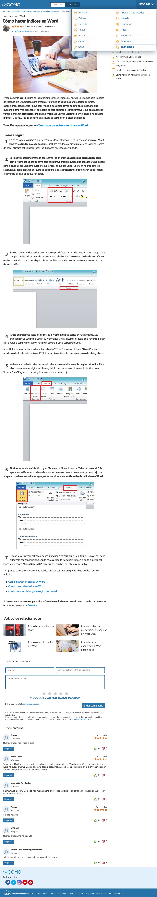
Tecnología (15, 11)
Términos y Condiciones (78, 894)
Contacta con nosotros (58, 894)
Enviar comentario (93, 706)
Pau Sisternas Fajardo (21, 31)
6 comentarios (50, 27)
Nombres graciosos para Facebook (132, 70)
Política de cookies (116, 894)
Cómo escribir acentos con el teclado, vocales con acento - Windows (133, 32)
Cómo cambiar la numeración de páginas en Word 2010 (94, 630)
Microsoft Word (35, 11)
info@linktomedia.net (82, 719)
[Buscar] (78, 4)
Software (24, 11)
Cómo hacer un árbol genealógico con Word (32, 591)
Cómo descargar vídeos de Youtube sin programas (134, 41)
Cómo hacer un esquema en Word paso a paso (91, 646)
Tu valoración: (37, 698)
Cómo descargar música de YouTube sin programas (134, 63)
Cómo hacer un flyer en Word (41, 628)
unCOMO (6, 11)
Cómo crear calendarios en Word (26, 586)
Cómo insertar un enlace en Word (26, 582)
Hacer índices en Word (51, 11)
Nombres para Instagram (127, 52)
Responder (8, 748)
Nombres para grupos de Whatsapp (132, 47)
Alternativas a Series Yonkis (128, 57)
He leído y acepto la (23, 704)
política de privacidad (31, 704)
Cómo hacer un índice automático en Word (62, 125)
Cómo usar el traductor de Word (40, 644)
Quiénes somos (41, 894)
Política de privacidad (98, 894)
